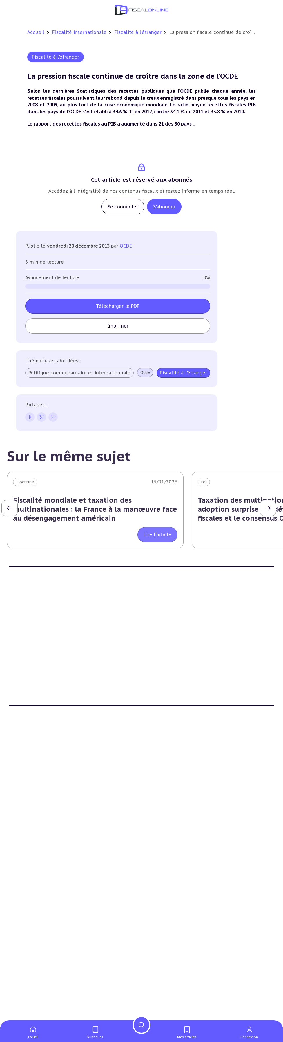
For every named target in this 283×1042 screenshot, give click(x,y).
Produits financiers (28, 833)
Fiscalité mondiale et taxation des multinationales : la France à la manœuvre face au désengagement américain (95, 509)
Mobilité (154, 908)
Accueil (35, 32)
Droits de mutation (28, 807)
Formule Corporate (28, 709)
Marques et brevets (28, 956)
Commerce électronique (33, 965)
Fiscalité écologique (168, 927)
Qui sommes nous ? (166, 631)
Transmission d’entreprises (39, 852)
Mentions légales (163, 709)
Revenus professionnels (170, 789)
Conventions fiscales (166, 864)
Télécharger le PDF (117, 306)
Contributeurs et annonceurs (176, 649)
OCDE (126, 246)
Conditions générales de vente (176, 701)
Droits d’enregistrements (171, 816)
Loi (204, 482)
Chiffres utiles (23, 1005)
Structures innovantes (31, 947)
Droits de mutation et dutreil (39, 882)
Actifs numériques (27, 983)
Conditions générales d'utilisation (180, 692)
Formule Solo (22, 701)
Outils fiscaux (24, 993)
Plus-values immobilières (34, 789)
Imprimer (117, 326)
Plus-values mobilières (32, 873)
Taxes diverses (160, 825)
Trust (151, 899)
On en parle (159, 993)
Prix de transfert (162, 917)
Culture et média (26, 974)
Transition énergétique (169, 956)
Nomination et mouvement (174, 1005)
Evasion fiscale (160, 890)
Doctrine (25, 482)
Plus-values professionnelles (38, 864)
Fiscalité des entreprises (174, 769)
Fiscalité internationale (80, 32)
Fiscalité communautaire (171, 882)
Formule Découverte (30, 692)
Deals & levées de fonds (170, 1013)
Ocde (145, 372)
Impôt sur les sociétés (168, 780)
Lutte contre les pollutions (174, 939)
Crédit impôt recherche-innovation (44, 939)
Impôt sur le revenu (29, 780)
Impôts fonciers (25, 816)
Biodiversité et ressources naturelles (183, 947)
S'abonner (164, 207)
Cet (149, 807)
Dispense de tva (24, 890)
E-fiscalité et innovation (36, 927)
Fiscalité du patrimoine (35, 769)
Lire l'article (157, 534)
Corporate (156, 842)
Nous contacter (161, 657)
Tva (149, 798)
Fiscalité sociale (162, 833)
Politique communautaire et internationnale (79, 373)
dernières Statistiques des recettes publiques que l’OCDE (123, 91)
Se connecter (123, 207)
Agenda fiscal (22, 1013)
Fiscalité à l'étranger (138, 32)
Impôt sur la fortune (30, 798)
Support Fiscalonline (167, 640)
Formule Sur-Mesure (30, 718)
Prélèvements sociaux (31, 825)
